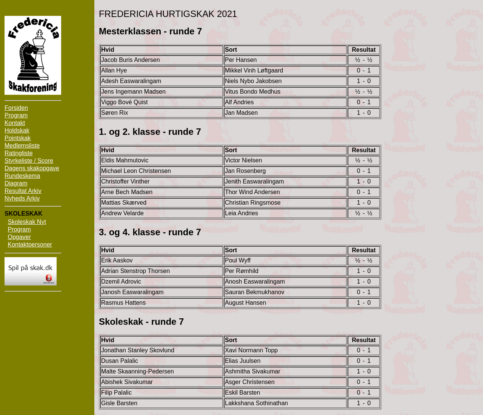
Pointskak (18, 138)
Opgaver (19, 237)
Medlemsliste (22, 145)
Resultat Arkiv (23, 191)
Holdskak (17, 130)
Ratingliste (19, 153)
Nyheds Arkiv (22, 198)
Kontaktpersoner (30, 244)
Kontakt (15, 123)
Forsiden (16, 108)
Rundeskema (22, 176)
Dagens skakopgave (32, 168)
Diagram (16, 183)
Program (16, 115)
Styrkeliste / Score (29, 160)
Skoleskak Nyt (27, 222)
